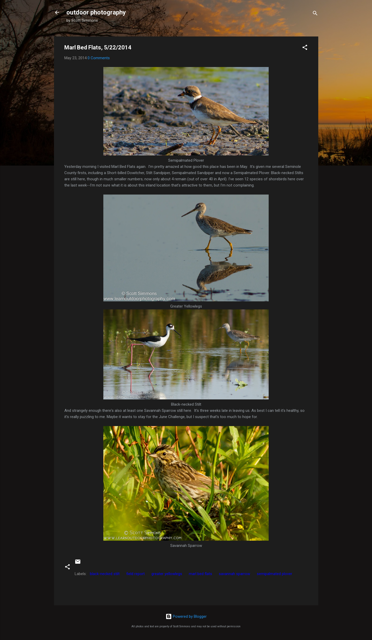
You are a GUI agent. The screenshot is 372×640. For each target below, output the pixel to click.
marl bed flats (200, 573)
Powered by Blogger (186, 616)
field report (135, 573)
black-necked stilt (105, 573)
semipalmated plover (274, 573)
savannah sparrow (234, 573)
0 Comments (99, 58)
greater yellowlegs (166, 573)
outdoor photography (96, 12)
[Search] (315, 14)
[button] (305, 48)
